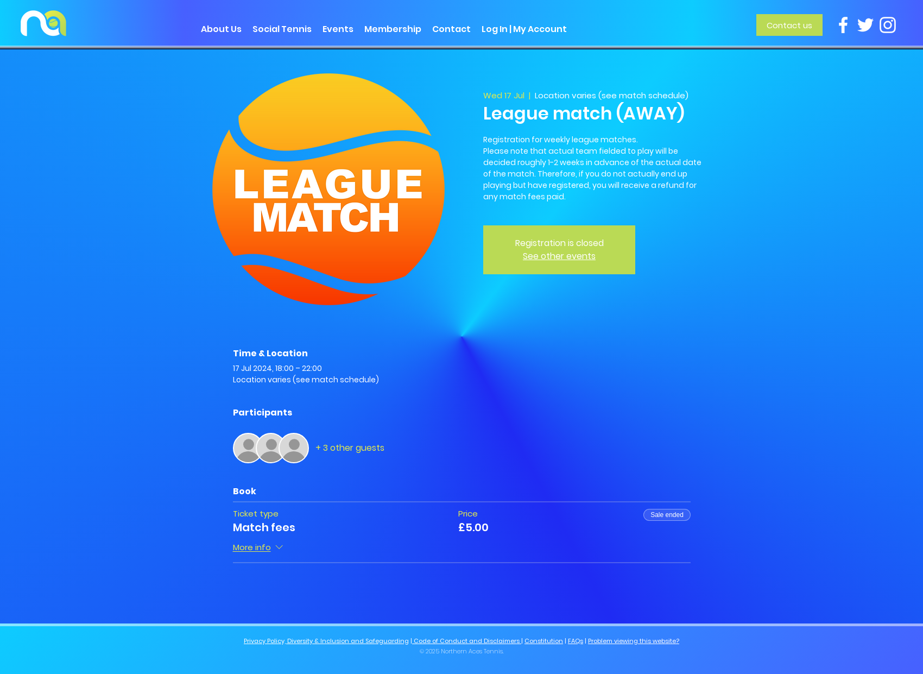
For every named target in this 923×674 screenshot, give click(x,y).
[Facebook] (843, 25)
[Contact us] (789, 25)
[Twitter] (865, 25)
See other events (559, 256)
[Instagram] (888, 25)
